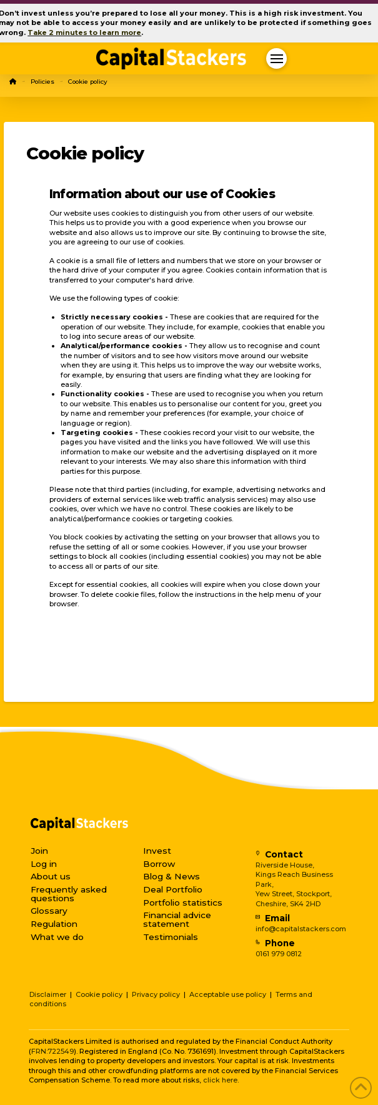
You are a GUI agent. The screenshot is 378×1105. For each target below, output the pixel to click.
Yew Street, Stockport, (294, 893)
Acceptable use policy (227, 994)
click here (220, 1080)
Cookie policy (99, 994)
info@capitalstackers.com (301, 928)
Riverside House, (285, 865)
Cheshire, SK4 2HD (288, 903)
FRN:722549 (52, 1051)
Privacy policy (156, 994)
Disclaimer (47, 994)
